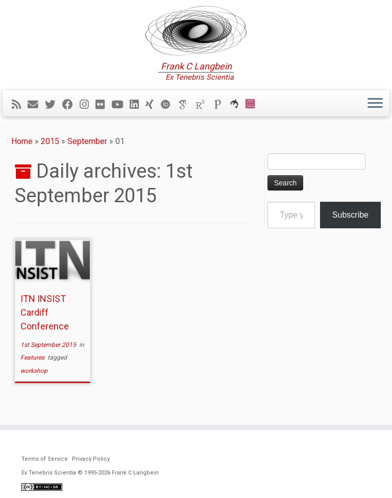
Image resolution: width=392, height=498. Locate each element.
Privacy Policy (91, 459)
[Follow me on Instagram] (87, 105)
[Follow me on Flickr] (103, 105)
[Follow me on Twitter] (53, 105)
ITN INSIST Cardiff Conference (44, 312)
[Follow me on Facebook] (71, 105)
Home (22, 141)
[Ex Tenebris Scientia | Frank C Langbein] (196, 30)
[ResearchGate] (203, 105)
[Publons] (221, 105)
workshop (33, 370)
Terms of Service (44, 459)
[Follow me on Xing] (152, 105)
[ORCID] (169, 105)
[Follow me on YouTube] (120, 105)
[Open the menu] (375, 103)
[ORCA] (238, 105)
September (87, 141)
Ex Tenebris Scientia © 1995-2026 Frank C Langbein (90, 472)
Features (33, 357)
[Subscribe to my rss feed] (20, 105)
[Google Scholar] (186, 105)
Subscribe (350, 214)
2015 (50, 141)
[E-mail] (36, 105)
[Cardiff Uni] (253, 105)
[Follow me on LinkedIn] (137, 105)
